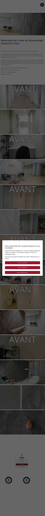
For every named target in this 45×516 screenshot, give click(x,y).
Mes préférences (22, 272)
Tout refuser (22, 267)
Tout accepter (22, 262)
